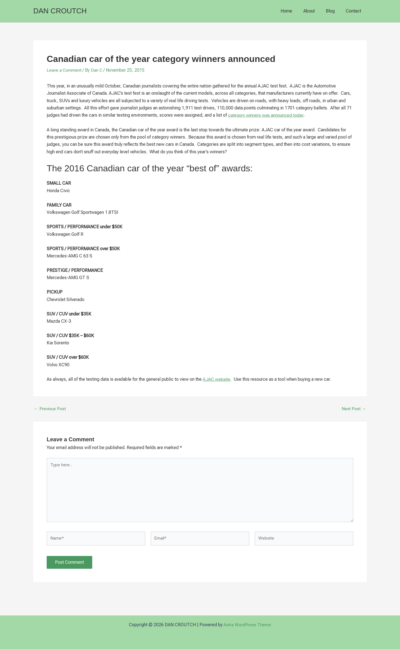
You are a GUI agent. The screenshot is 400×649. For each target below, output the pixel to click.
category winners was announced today (266, 115)
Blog (333, 11)
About (314, 11)
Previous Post (50, 409)
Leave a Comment (64, 70)
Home (294, 11)
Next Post (353, 409)
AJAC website (217, 379)
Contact (354, 11)
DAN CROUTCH (60, 11)
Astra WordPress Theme (247, 624)
